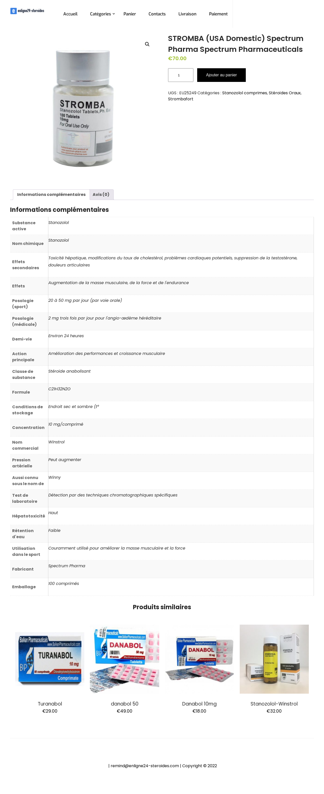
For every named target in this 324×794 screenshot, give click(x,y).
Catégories (100, 14)
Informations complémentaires (51, 194)
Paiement (218, 14)
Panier (130, 14)
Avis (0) (101, 194)
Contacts (157, 14)
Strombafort (180, 99)
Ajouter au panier (221, 75)
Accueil (70, 14)
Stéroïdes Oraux (285, 93)
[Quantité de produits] (180, 75)
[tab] (51, 194)
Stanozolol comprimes (244, 93)
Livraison (187, 14)
